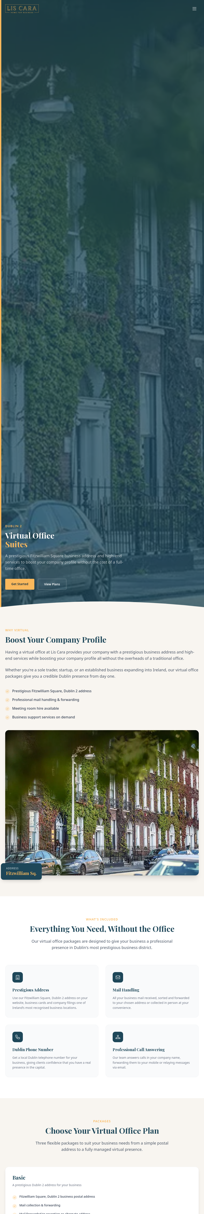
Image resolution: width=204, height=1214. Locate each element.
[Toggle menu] (194, 8)
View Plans (52, 584)
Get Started (19, 584)
